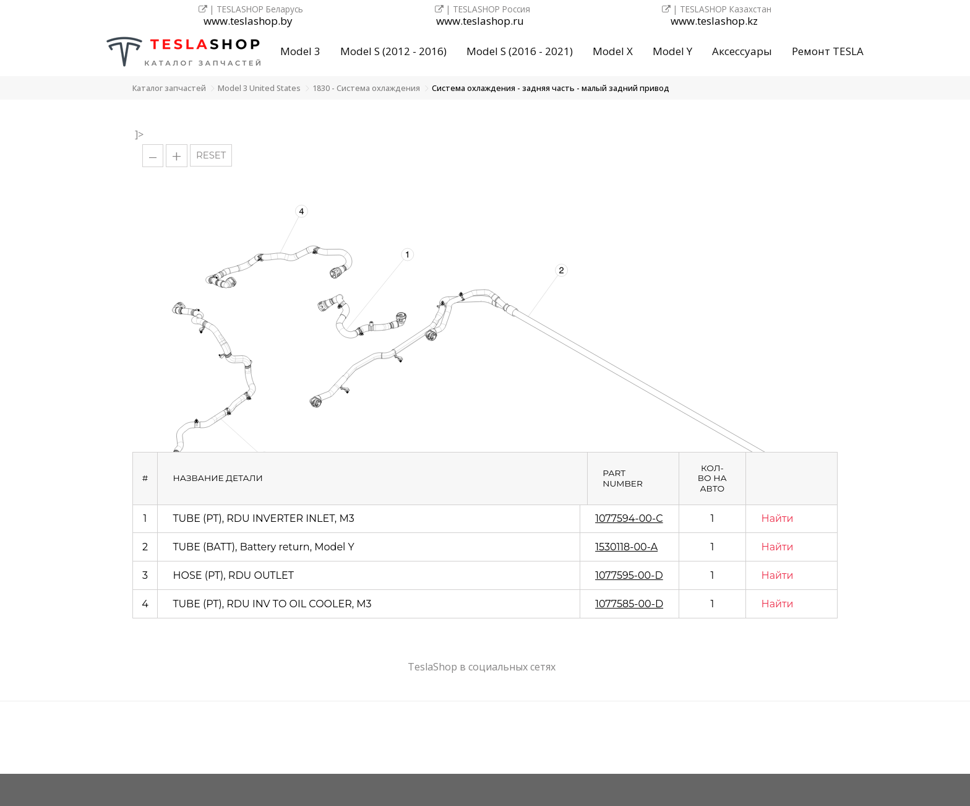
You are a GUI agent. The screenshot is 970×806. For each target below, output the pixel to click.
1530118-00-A (626, 547)
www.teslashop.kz (714, 21)
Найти (778, 518)
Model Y (672, 51)
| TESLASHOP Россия (482, 9)
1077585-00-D (629, 604)
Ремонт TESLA (828, 51)
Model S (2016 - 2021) (519, 51)
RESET (211, 155)
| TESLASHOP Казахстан (716, 9)
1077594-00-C (629, 518)
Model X (613, 51)
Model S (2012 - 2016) (393, 51)
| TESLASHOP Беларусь (251, 9)
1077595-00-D (629, 575)
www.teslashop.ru (480, 21)
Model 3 (300, 51)
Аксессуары (742, 51)
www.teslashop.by (248, 21)
